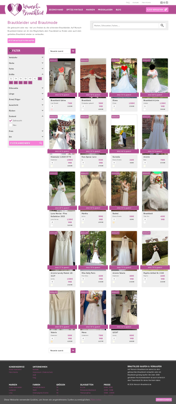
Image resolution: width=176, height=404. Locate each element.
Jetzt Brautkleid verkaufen (21, 40)
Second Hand (56, 9)
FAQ (128, 2)
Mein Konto (146, 2)
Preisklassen (105, 9)
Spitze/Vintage (74, 9)
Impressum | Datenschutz (43, 372)
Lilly (11, 393)
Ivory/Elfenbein (39, 387)
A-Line (82, 387)
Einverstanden (164, 399)
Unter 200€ (108, 387)
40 (57, 393)
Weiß (35, 390)
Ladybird (12, 390)
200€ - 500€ (108, 390)
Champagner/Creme (41, 393)
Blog (118, 9)
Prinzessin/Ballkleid (88, 390)
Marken (90, 9)
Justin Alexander (15, 387)
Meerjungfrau (85, 393)
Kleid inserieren (15, 369)
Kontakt (136, 2)
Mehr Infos (96, 399)
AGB (34, 375)
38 (57, 390)
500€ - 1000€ (109, 393)
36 (57, 387)
